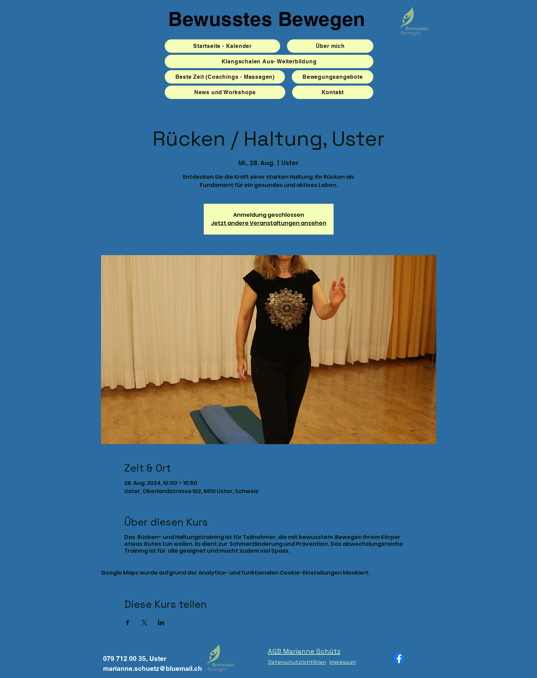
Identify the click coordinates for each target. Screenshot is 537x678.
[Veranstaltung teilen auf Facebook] (127, 622)
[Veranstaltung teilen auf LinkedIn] (161, 622)
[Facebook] (399, 658)
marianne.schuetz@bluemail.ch (152, 668)
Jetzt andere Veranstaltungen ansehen (268, 223)
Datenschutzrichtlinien (297, 662)
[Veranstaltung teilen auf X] (144, 622)
